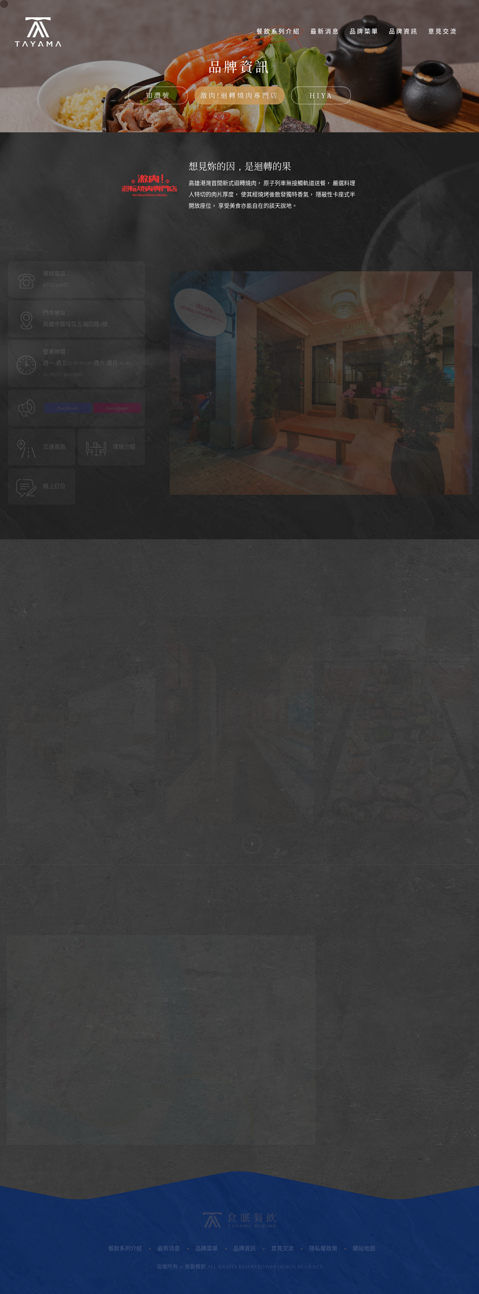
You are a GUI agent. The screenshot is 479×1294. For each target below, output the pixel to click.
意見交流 (442, 31)
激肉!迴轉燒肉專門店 (239, 95)
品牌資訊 (403, 31)
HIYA (321, 95)
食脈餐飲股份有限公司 (38, 31)
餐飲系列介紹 (278, 31)
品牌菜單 (364, 31)
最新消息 (325, 31)
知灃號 (158, 95)
